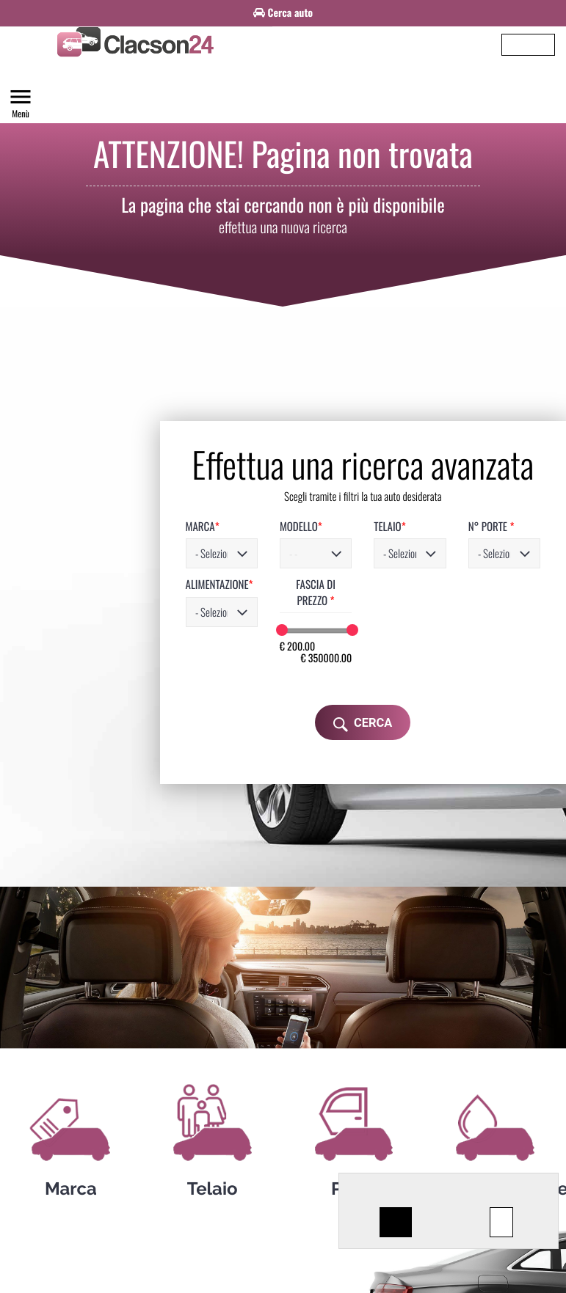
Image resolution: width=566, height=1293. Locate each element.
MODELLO (227, 487)
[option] (283, 9)
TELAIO (328, 487)
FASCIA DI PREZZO (248, 546)
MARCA (117, 487)
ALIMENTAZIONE (134, 546)
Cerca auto (283, 11)
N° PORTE (441, 487)
